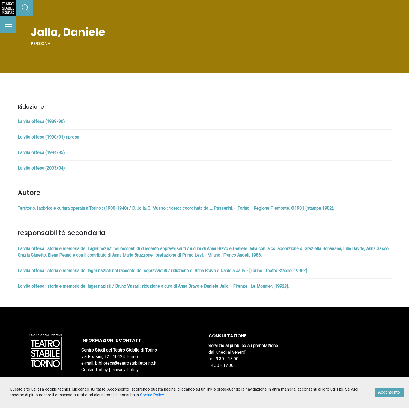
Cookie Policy (94, 369)
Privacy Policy (125, 369)
